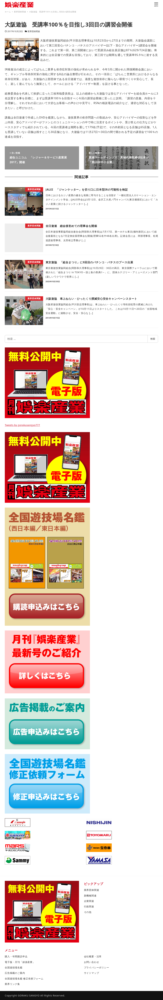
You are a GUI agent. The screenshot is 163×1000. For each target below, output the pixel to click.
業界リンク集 (12, 984)
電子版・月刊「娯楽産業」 (20, 962)
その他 (87, 912)
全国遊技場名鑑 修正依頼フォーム (24, 978)
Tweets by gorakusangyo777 (22, 425)
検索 (152, 338)
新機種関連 (90, 895)
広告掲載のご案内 (15, 973)
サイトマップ (91, 973)
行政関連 (89, 906)
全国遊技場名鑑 (13, 967)
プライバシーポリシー (96, 967)
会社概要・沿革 (93, 956)
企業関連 (89, 901)
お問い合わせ (91, 962)
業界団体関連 (34, 31)
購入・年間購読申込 (16, 956)
